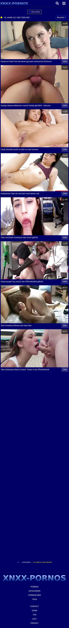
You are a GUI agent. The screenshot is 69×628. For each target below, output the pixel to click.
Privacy (34, 623)
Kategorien (26, 562)
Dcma (34, 610)
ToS (34, 615)
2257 (34, 619)
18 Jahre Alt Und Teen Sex (42, 562)
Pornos (34, 587)
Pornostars (34, 595)
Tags (34, 599)
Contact (34, 606)
